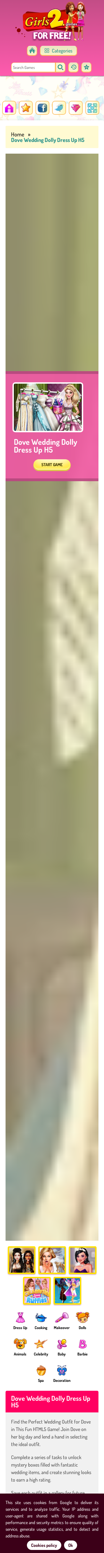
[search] (60, 68)
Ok (70, 1545)
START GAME (52, 464)
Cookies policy (44, 1545)
